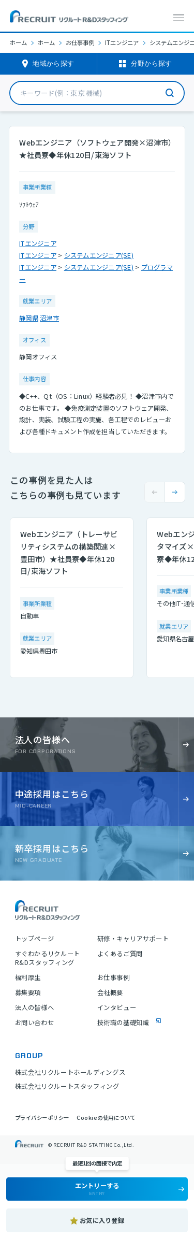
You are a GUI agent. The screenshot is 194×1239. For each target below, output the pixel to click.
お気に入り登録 (102, 1220)
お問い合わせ (34, 1022)
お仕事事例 (80, 43)
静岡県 (28, 318)
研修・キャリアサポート (133, 938)
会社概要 (110, 992)
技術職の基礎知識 (123, 1022)
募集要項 (28, 992)
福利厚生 (28, 977)
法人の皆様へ (34, 1007)
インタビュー (117, 1007)
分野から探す (151, 63)
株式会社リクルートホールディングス (70, 1072)
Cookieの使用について (106, 1117)
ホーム (18, 42)
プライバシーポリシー (42, 1117)
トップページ (34, 938)
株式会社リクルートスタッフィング (67, 1086)
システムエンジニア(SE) (98, 255)
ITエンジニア (122, 43)
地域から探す (53, 63)
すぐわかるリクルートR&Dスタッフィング (47, 958)
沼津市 (49, 318)
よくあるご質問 (120, 953)
